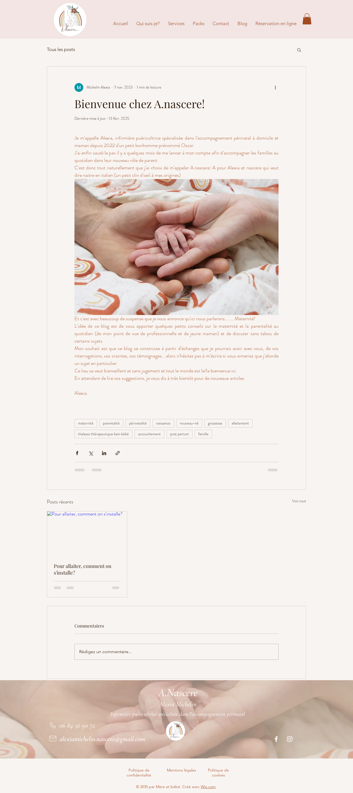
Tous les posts (61, 49)
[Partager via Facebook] (77, 453)
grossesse (215, 423)
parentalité (111, 423)
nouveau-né (189, 423)
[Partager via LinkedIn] (104, 453)
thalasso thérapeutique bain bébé (103, 434)
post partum (179, 434)
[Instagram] (289, 739)
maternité (85, 423)
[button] (307, 19)
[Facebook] (276, 739)
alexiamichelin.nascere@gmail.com (102, 739)
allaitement (240, 423)
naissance (163, 423)
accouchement (149, 434)
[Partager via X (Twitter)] (90, 453)
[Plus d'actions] (275, 87)
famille (203, 434)
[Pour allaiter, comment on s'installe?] (87, 533)
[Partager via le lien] (117, 453)
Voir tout (299, 501)
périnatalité (138, 423)
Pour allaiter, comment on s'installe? (82, 569)
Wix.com (208, 786)
